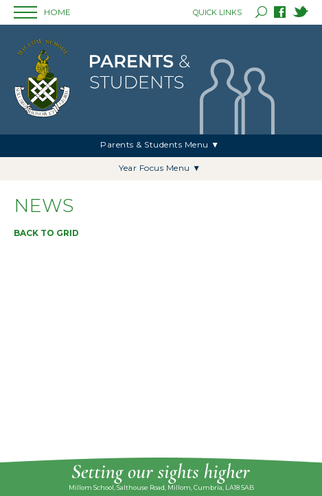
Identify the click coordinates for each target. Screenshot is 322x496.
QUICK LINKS (217, 12)
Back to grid (46, 233)
